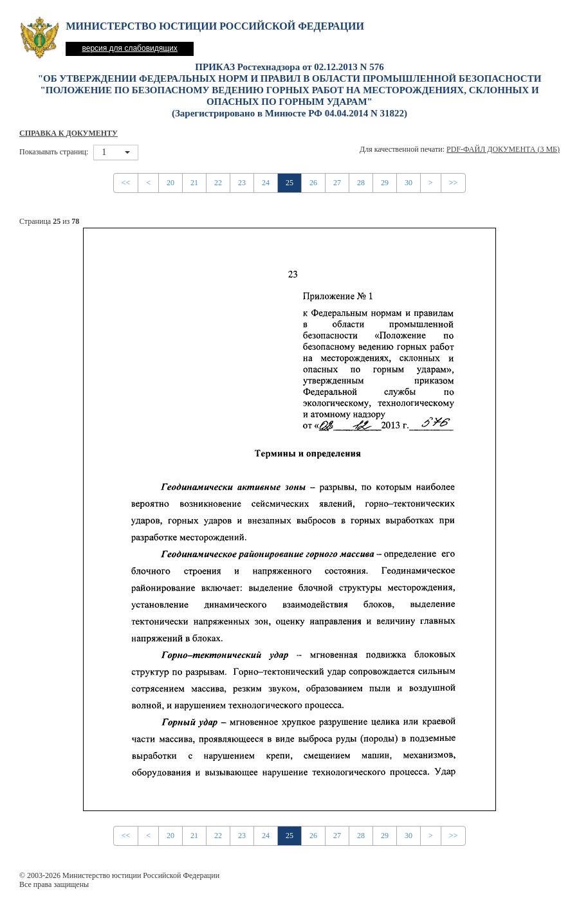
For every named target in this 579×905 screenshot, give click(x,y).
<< (126, 182)
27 (337, 182)
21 (194, 182)
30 (408, 182)
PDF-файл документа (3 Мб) (503, 149)
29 (385, 182)
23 (242, 182)
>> (453, 182)
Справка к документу (68, 133)
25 (289, 182)
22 (218, 182)
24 (266, 182)
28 (361, 182)
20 (170, 182)
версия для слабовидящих (129, 48)
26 (313, 182)
